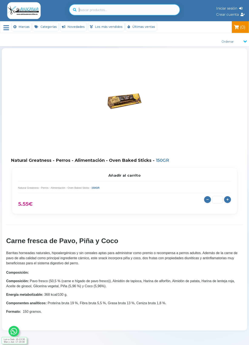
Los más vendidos (106, 27)
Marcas (21, 27)
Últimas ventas (141, 27)
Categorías (45, 27)
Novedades (73, 27)
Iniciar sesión (229, 8)
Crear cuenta (230, 15)
